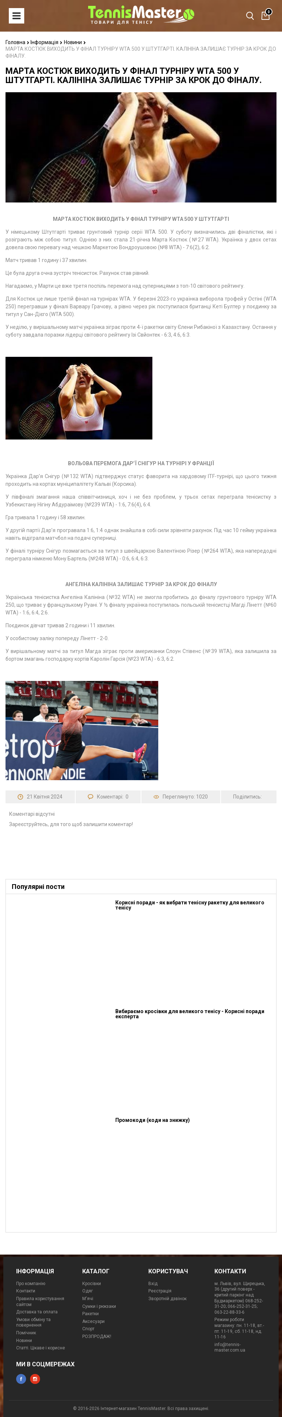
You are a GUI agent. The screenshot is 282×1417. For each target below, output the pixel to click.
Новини (75, 42)
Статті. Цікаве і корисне (40, 1347)
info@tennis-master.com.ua (229, 1347)
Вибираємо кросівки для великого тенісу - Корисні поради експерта (189, 1013)
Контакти (25, 1291)
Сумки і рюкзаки (99, 1306)
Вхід (153, 1283)
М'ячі (87, 1298)
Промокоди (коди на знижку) (152, 1120)
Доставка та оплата (37, 1311)
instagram (35, 1379)
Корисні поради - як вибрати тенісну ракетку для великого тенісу (189, 905)
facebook (21, 1379)
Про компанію (30, 1283)
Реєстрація (159, 1291)
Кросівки (91, 1283)
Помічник (26, 1332)
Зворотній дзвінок (167, 1298)
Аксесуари (93, 1321)
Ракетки (90, 1313)
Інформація (46, 42)
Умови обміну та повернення (33, 1322)
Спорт (88, 1328)
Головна (17, 42)
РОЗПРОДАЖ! (96, 1336)
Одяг (87, 1291)
